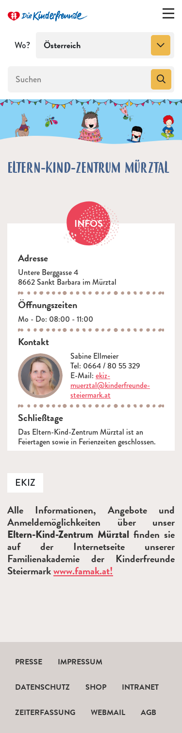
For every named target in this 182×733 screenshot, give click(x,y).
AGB (148, 712)
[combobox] (105, 45)
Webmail (108, 712)
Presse (28, 662)
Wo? (22, 45)
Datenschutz (42, 687)
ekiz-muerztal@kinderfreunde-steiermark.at (110, 385)
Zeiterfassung (45, 712)
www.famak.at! (83, 571)
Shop (95, 687)
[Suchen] (78, 79)
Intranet (140, 687)
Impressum (80, 662)
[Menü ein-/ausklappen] (168, 15)
